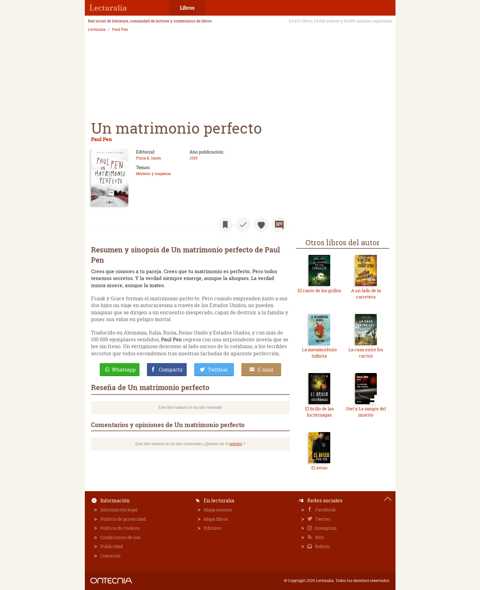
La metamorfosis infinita (319, 353)
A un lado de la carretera (366, 294)
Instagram (325, 528)
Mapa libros (216, 519)
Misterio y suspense (153, 173)
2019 (194, 158)
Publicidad (111, 546)
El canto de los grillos (319, 290)
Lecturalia (97, 29)
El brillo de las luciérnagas (319, 412)
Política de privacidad (123, 519)
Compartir (171, 369)
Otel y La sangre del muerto (366, 412)
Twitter (322, 519)
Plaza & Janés (148, 158)
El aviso (319, 468)
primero (236, 444)
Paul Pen (120, 29)
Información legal (118, 510)
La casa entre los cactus (366, 353)
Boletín (322, 546)
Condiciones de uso (120, 537)
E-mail (265, 369)
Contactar (110, 556)
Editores (212, 528)
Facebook (325, 510)
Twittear (218, 369)
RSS (319, 537)
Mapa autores (218, 510)
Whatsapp (124, 369)
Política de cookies (120, 528)
